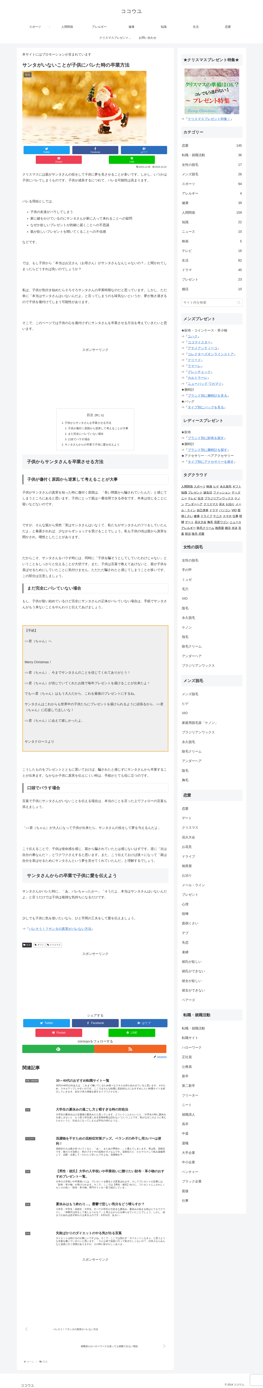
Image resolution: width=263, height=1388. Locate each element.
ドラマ (212, 270)
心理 (185, 904)
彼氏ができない (193, 971)
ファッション (222, 492)
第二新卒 (188, 1086)
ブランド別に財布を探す (206, 438)
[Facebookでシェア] (66, 150)
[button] (239, 302)
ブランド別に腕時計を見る (207, 395)
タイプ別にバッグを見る (206, 407)
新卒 (185, 1076)
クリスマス (54, 937)
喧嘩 (185, 914)
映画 (212, 241)
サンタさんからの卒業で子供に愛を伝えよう (92, 437)
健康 (212, 203)
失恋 (185, 942)
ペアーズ (188, 1000)
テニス (217, 516)
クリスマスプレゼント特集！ (209, 119)
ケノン (187, 627)
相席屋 (219, 528)
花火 (222, 504)
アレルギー (212, 193)
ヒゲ (216, 486)
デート (189, 522)
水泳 (234, 528)
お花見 (187, 847)
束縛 (185, 952)
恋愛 (212, 145)
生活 (27, 937)
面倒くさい (190, 923)
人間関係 (212, 213)
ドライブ (206, 516)
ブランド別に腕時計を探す (207, 450)
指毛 (185, 637)
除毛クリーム (205, 528)
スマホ (227, 516)
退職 (185, 1143)
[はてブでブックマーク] (95, 150)
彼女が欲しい (192, 981)
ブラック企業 (192, 1181)
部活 (188, 533)
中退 (185, 1133)
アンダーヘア (194, 504)
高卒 (185, 1124)
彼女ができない (193, 990)
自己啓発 (202, 510)
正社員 (187, 1057)
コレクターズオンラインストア (211, 354)
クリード (194, 360)
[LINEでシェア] (153, 150)
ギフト (39, 937)
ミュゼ (187, 579)
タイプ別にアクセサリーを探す (211, 462)
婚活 (212, 289)
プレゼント (212, 279)
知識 (212, 222)
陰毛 (195, 533)
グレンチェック (199, 372)
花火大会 (200, 522)
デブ (185, 933)
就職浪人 (188, 1114)
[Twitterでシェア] (37, 150)
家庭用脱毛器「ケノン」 (200, 723)
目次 (90, 405)
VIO (234, 510)
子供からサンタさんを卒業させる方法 (87, 413)
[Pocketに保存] (124, 150)
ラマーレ (194, 366)
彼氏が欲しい (192, 962)
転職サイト (190, 1038)
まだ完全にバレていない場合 (85, 425)
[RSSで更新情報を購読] (132, 1042)
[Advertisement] (95, 368)
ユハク (193, 336)
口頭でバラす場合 (77, 431)
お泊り (230, 504)
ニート (187, 1105)
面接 (185, 1191)
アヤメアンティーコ (202, 348)
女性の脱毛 (212, 165)
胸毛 (210, 522)
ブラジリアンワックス (219, 498)
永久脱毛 (226, 486)
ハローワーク (192, 1047)
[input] (212, 302)
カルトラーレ (197, 378)
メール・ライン (193, 885)
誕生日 (207, 492)
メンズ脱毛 (212, 174)
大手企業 (188, 1153)
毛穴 (185, 589)
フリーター (190, 1095)
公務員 (187, 1067)
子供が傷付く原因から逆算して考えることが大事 (98, 419)
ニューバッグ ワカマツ (205, 384)
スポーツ (212, 184)
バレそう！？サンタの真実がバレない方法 (60, 922)
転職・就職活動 (212, 155)
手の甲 (187, 570)
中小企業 (188, 1162)
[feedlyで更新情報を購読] (58, 1042)
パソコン (225, 510)
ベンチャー (190, 1172)
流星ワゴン (221, 522)
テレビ (212, 251)
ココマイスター (199, 342)
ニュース (212, 232)
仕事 (235, 516)
